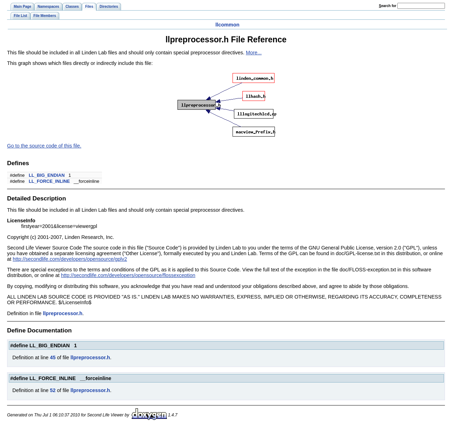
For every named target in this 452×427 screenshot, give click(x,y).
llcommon (228, 25)
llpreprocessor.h (63, 313)
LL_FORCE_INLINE (49, 181)
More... (254, 52)
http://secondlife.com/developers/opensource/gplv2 (70, 259)
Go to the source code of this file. (44, 146)
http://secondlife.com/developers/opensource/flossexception (128, 275)
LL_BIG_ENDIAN (47, 175)
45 (52, 357)
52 (52, 390)
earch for (387, 6)
